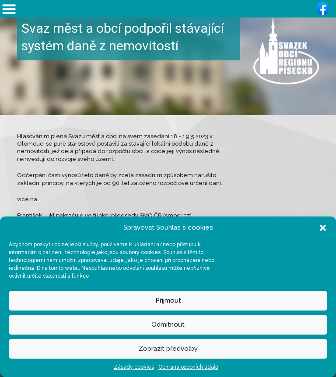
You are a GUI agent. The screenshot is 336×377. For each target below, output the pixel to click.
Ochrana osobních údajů (188, 367)
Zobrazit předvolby (168, 349)
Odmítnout (168, 324)
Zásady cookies (134, 367)
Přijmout (168, 300)
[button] (322, 227)
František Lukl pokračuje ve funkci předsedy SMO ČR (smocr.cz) (104, 215)
